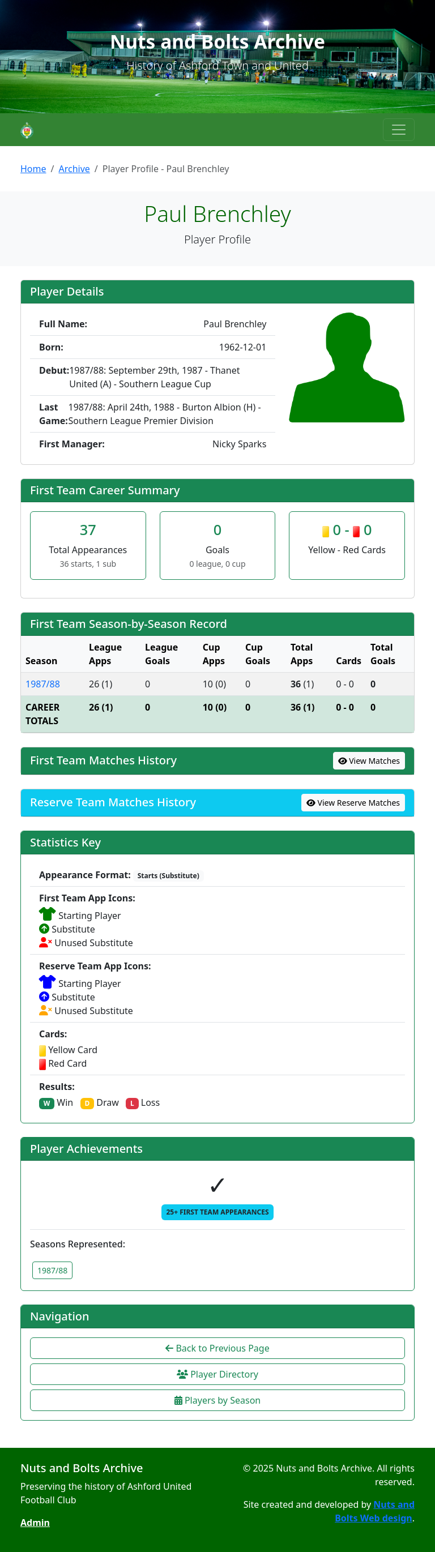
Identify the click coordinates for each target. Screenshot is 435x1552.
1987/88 (42, 684)
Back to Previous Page (217, 1348)
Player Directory (217, 1374)
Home (33, 169)
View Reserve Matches (353, 802)
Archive (73, 169)
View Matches (369, 760)
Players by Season (217, 1400)
